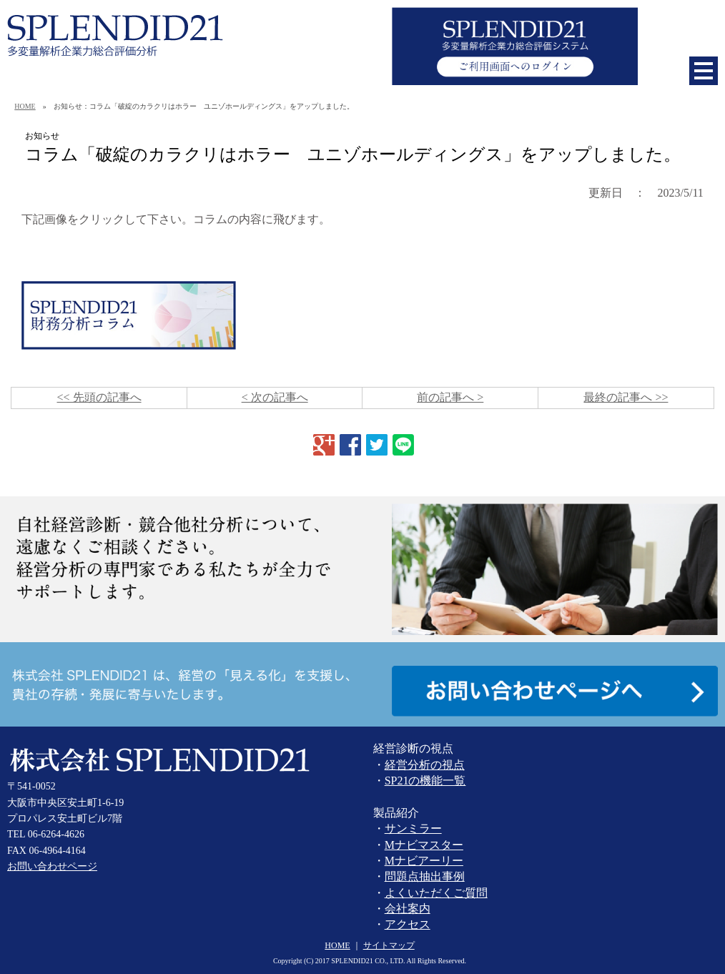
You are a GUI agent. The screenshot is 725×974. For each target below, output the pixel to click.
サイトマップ (389, 945)
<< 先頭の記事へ (99, 397)
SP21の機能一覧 (425, 780)
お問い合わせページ (52, 866)
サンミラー (413, 828)
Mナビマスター (424, 845)
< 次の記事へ (275, 397)
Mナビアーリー (424, 861)
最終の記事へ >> (625, 397)
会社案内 (407, 908)
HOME (24, 106)
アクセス (407, 924)
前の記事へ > (450, 397)
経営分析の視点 (425, 765)
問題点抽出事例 (425, 876)
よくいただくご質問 (436, 893)
